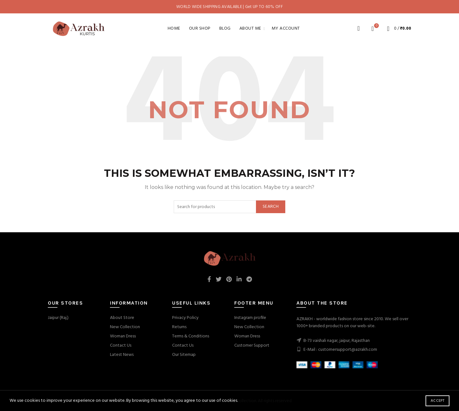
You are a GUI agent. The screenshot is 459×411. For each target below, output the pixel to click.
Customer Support (251, 345)
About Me (250, 28)
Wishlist (376, 26)
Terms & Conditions (190, 336)
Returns (179, 327)
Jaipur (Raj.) (58, 317)
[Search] (358, 28)
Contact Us (120, 345)
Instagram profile (250, 317)
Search (271, 206)
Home (174, 28)
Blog (225, 28)
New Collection (125, 327)
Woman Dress (123, 336)
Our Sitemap (184, 354)
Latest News (122, 354)
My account (286, 28)
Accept (437, 401)
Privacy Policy (185, 317)
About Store (122, 317)
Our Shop (200, 28)
